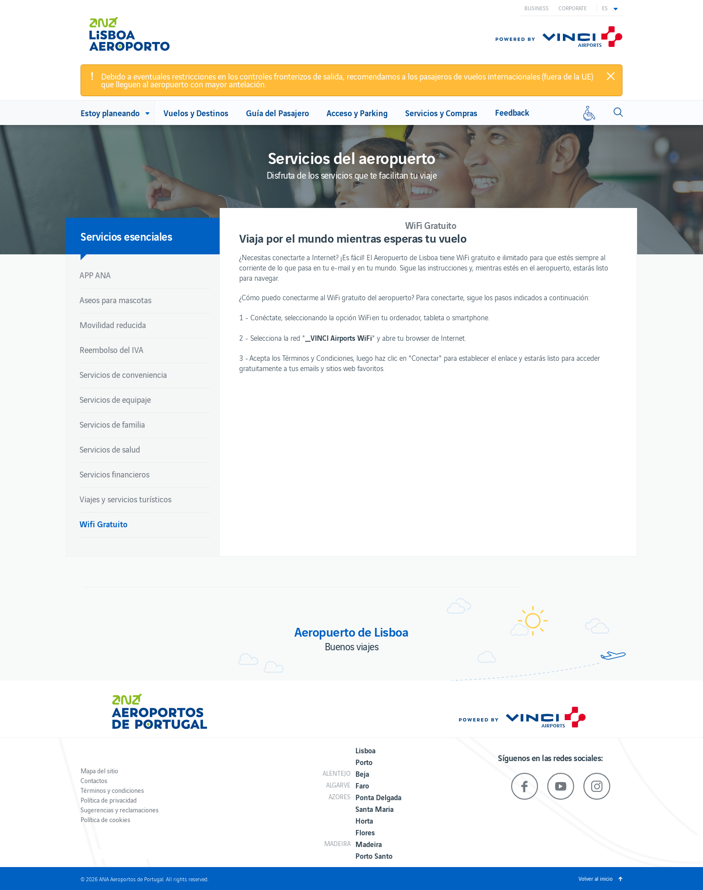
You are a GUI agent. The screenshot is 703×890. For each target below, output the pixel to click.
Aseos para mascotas (115, 300)
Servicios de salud (110, 449)
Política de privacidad (109, 800)
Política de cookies (105, 819)
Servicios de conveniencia (123, 374)
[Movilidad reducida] (589, 113)
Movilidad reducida (113, 325)
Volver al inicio (596, 878)
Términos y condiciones (112, 790)
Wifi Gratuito (103, 523)
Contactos (94, 780)
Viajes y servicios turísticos (125, 499)
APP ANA (95, 275)
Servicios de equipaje (115, 399)
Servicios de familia (112, 424)
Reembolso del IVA (112, 349)
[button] (610, 8)
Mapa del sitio (99, 770)
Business (536, 8)
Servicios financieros (114, 474)
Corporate (572, 8)
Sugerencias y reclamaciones (120, 809)
